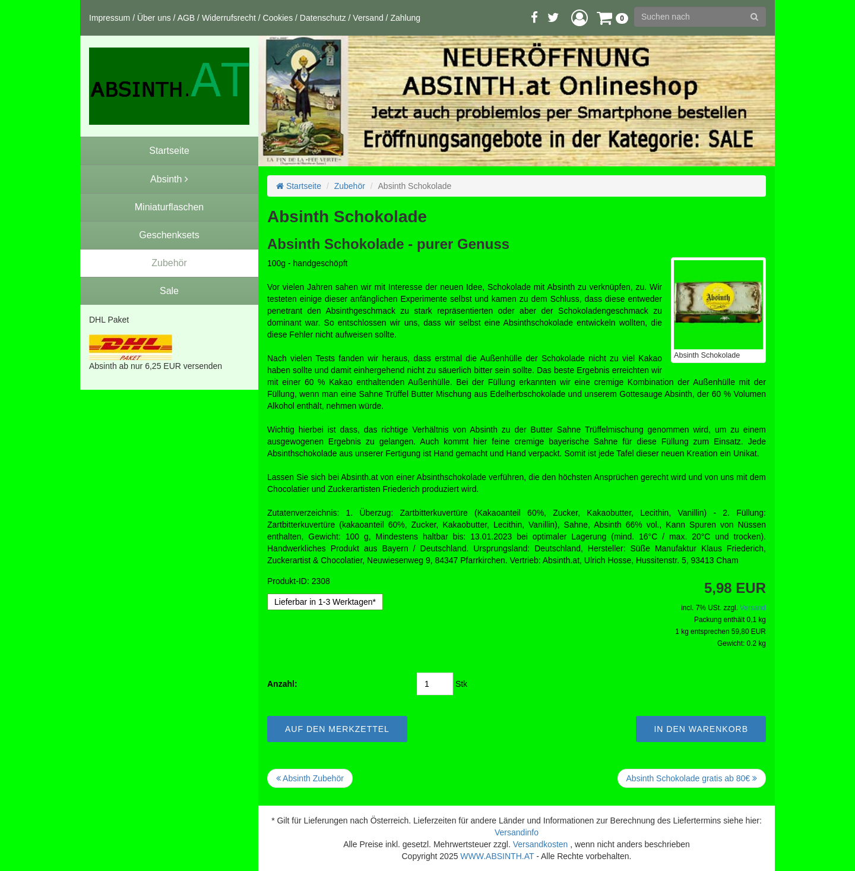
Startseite (298, 186)
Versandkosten (540, 844)
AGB (186, 18)
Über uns (154, 18)
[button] (579, 17)
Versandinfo (517, 832)
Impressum (109, 18)
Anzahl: (282, 684)
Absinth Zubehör (310, 778)
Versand (368, 18)
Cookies (278, 18)
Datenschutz (323, 18)
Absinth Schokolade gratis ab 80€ (691, 778)
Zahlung (405, 18)
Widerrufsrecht (229, 18)
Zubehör (349, 186)
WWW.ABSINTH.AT (497, 856)
